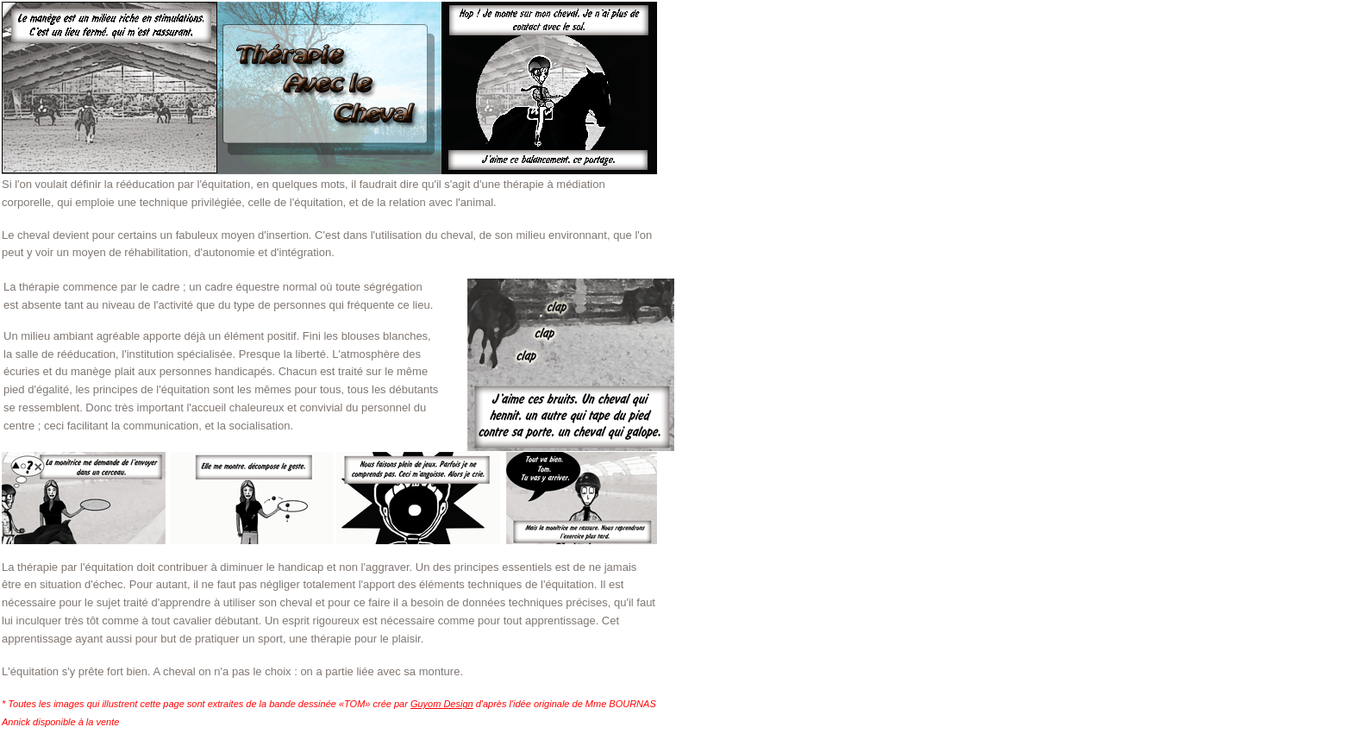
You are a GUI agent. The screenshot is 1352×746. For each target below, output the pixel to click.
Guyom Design (441, 704)
